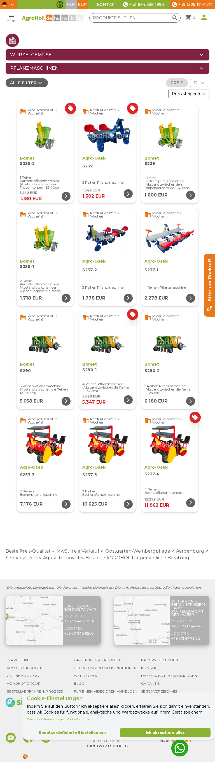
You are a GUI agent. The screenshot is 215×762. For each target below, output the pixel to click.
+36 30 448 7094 (79, 621)
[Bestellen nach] (188, 94)
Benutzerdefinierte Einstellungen (72, 732)
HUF (71, 4)
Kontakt (107, 4)
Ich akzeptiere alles (165, 732)
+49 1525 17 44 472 (187, 626)
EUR (82, 4)
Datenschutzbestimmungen (46, 719)
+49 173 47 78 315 (186, 638)
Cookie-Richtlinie (78, 719)
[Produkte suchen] (135, 18)
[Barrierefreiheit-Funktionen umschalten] (60, 4)
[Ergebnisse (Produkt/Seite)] (199, 83)
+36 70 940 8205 (79, 633)
